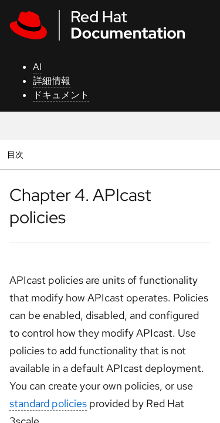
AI (37, 67)
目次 (16, 154)
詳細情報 (51, 81)
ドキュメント (61, 95)
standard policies (48, 403)
